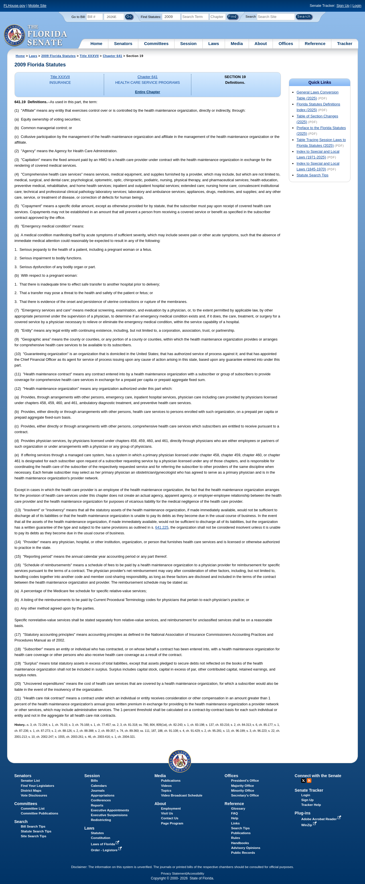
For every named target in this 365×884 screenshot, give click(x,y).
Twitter (303, 780)
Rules (235, 838)
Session (188, 43)
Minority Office (242, 790)
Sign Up (343, 5)
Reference (315, 43)
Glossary (238, 808)
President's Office (245, 780)
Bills (94, 780)
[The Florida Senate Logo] (36, 36)
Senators (123, 43)
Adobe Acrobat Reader (321, 819)
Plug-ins (303, 813)
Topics (166, 790)
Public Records (243, 852)
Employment (171, 808)
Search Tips (240, 828)
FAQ (234, 813)
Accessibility (195, 873)
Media (237, 43)
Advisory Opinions (245, 848)
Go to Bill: (78, 17)
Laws (213, 43)
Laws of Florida (106, 844)
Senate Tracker (309, 790)
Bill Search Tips (33, 826)
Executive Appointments (110, 810)
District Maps (31, 790)
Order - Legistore (107, 850)
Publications (171, 780)
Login (356, 5)
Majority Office (242, 785)
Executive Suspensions (109, 815)
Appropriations (103, 795)
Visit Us (167, 813)
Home (96, 43)
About (261, 43)
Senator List (30, 780)
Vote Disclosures (34, 795)
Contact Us (170, 818)
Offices (286, 43)
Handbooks (240, 843)
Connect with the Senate (318, 775)
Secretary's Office (245, 795)
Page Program (172, 823)
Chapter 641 (112, 56)
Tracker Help (311, 804)
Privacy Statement (173, 873)
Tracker (344, 43)
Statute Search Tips (312, 175)
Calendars (99, 785)
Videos (166, 785)
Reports (97, 805)
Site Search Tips (33, 836)
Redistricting (101, 820)
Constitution (100, 838)
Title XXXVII (89, 56)
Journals (98, 790)
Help (234, 818)
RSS (309, 780)
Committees (156, 43)
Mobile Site (37, 5)
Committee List (32, 808)
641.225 (161, 527)
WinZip (309, 825)
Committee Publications (39, 813)
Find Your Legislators (37, 785)
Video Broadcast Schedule (181, 795)
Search (251, 16)
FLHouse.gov (14, 5)
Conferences (101, 800)
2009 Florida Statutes (58, 56)
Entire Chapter (147, 92)
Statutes (97, 833)
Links (235, 823)
